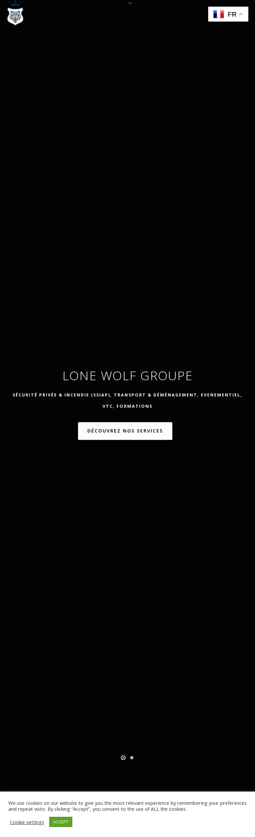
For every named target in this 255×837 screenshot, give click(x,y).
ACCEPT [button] (60, 822)
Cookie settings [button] (27, 822)
